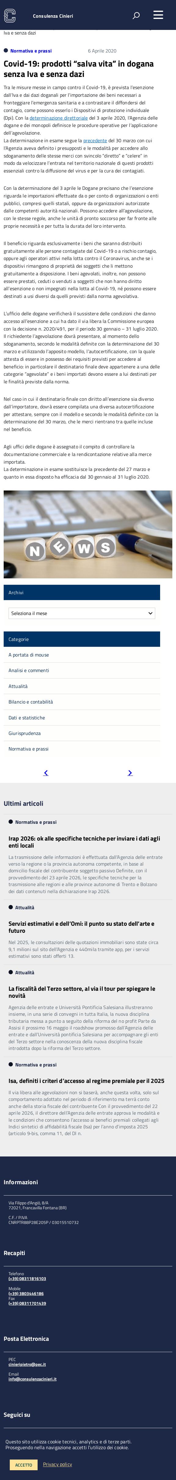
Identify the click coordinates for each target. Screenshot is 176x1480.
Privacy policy (57, 1464)
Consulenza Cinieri (53, 15)
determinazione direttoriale (59, 117)
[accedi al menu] (158, 15)
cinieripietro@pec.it (27, 1364)
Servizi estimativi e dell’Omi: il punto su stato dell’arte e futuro (81, 927)
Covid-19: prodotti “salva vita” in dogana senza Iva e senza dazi (79, 68)
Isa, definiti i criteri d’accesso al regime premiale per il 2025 (86, 1080)
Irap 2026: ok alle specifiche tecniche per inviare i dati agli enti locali (84, 842)
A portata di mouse (29, 654)
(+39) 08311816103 (27, 1278)
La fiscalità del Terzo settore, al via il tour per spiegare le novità (82, 992)
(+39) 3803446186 (26, 1293)
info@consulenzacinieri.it (33, 1379)
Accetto (23, 1465)
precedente (95, 140)
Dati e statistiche (27, 717)
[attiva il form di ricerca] (136, 15)
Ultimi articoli (23, 803)
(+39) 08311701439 (27, 1303)
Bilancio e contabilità (31, 701)
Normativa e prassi (31, 50)
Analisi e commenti (29, 670)
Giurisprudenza (25, 733)
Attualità (18, 686)
